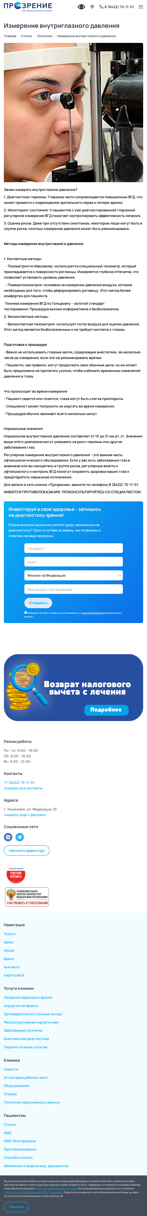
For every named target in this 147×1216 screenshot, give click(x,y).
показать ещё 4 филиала (24, 814)
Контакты (12, 967)
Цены (8, 942)
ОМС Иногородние (20, 1141)
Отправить (38, 602)
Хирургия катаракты (21, 1005)
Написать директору (27, 850)
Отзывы (10, 1094)
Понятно (16, 1206)
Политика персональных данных (32, 1102)
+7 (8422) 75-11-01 (19, 782)
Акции (9, 950)
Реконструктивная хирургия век (31, 1022)
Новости (11, 1069)
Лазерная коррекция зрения (28, 997)
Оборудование (16, 1085)
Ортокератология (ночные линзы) (33, 1014)
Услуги (10, 933)
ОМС (8, 1132)
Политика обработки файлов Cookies (56, 1188)
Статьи (10, 1124)
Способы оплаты (18, 1157)
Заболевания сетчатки (23, 1030)
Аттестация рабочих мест (26, 1077)
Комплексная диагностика (26, 1038)
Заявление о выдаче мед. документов (36, 1165)
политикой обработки (93, 613)
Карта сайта (14, 975)
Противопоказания (20, 1149)
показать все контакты (23, 788)
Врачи (9, 958)
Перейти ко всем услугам (26, 1047)
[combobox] (73, 575)
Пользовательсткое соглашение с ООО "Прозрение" (34, 1192)
